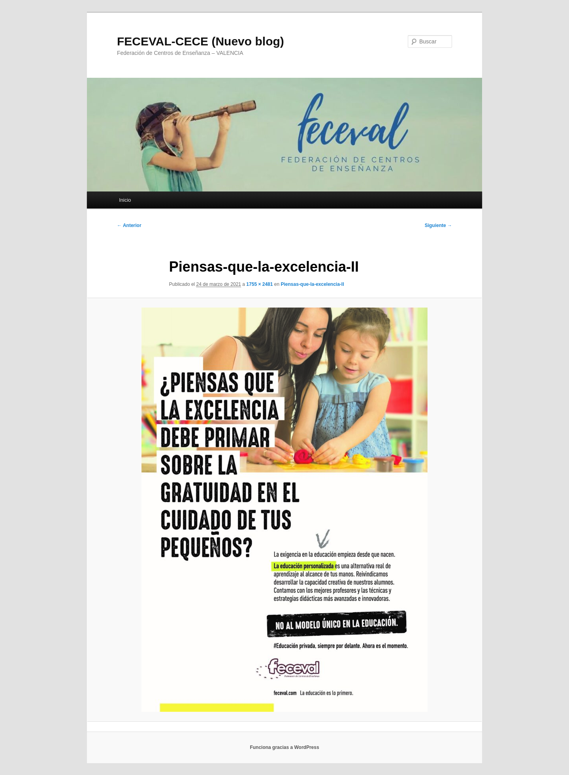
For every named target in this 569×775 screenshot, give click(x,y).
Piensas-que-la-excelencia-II (312, 284)
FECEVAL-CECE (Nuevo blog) (200, 41)
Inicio (125, 200)
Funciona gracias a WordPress (284, 747)
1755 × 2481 (259, 284)
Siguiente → (438, 225)
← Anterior (129, 225)
